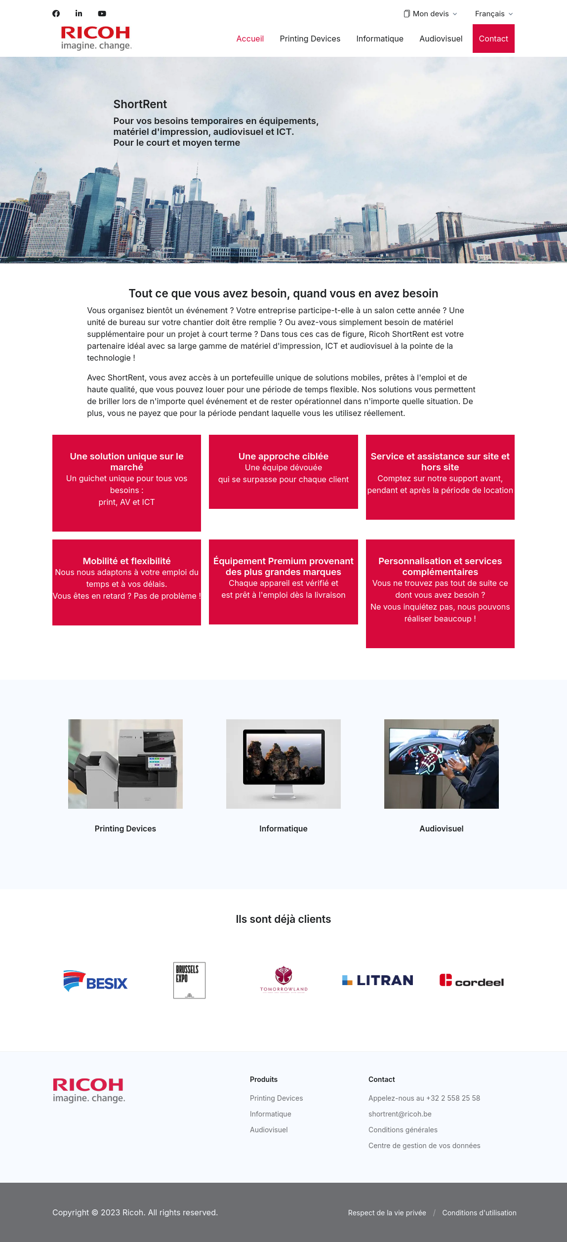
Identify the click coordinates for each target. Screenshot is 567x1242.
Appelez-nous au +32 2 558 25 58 (424, 1098)
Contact (493, 38)
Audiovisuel (440, 38)
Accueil (250, 38)
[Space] (96, 38)
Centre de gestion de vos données (424, 1145)
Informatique (380, 38)
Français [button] (490, 13)
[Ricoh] (89, 1090)
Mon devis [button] (426, 14)
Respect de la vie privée (387, 1212)
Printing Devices (310, 38)
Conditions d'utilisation (479, 1212)
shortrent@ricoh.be (400, 1114)
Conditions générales (403, 1129)
